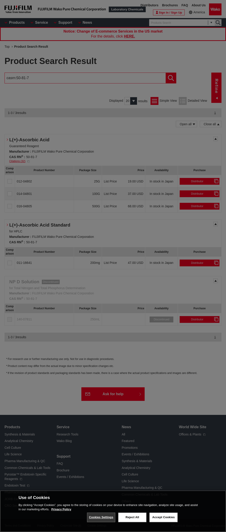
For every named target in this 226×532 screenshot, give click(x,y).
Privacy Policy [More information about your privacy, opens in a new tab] (61, 509)
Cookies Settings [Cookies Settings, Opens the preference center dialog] (101, 517)
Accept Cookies (163, 517)
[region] (113, 511)
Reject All (132, 517)
